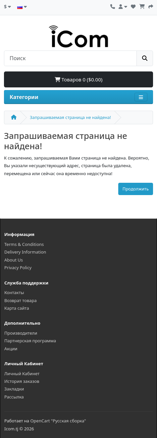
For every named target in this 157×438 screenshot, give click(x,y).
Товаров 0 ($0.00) (79, 79)
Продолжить (136, 189)
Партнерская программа (30, 341)
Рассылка (14, 397)
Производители (20, 333)
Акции (10, 349)
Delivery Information (25, 252)
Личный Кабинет (21, 374)
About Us (13, 260)
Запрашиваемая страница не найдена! (70, 117)
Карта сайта (16, 308)
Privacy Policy (17, 268)
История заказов (21, 381)
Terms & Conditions (24, 244)
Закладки (14, 389)
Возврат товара (20, 300)
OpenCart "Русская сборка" (58, 421)
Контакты (14, 292)
